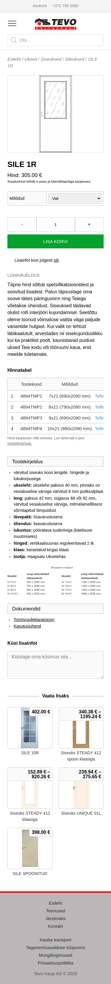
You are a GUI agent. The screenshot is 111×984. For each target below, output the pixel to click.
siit (56, 260)
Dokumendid (26, 609)
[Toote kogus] (55, 224)
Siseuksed (51, 59)
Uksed (31, 59)
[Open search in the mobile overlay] (55, 40)
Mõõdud (17, 198)
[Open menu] (12, 23)
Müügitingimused (55, 955)
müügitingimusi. (19, 443)
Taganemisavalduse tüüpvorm (55, 947)
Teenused (55, 910)
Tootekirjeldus (27, 461)
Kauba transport (55, 939)
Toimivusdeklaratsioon (34, 619)
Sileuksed (74, 59)
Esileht (14, 59)
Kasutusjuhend (27, 626)
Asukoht (40, 6)
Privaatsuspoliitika (55, 962)
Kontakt (55, 926)
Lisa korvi (55, 241)
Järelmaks (55, 918)
